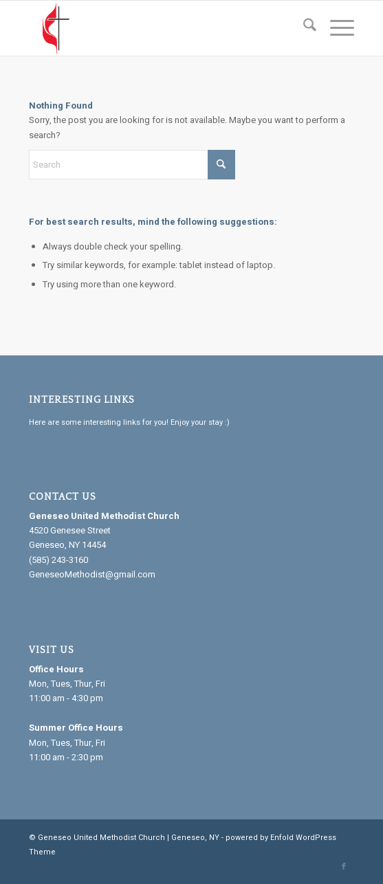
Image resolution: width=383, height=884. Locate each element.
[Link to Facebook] (343, 867)
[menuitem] (302, 28)
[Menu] (335, 28)
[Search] (302, 28)
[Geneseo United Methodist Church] (159, 28)
